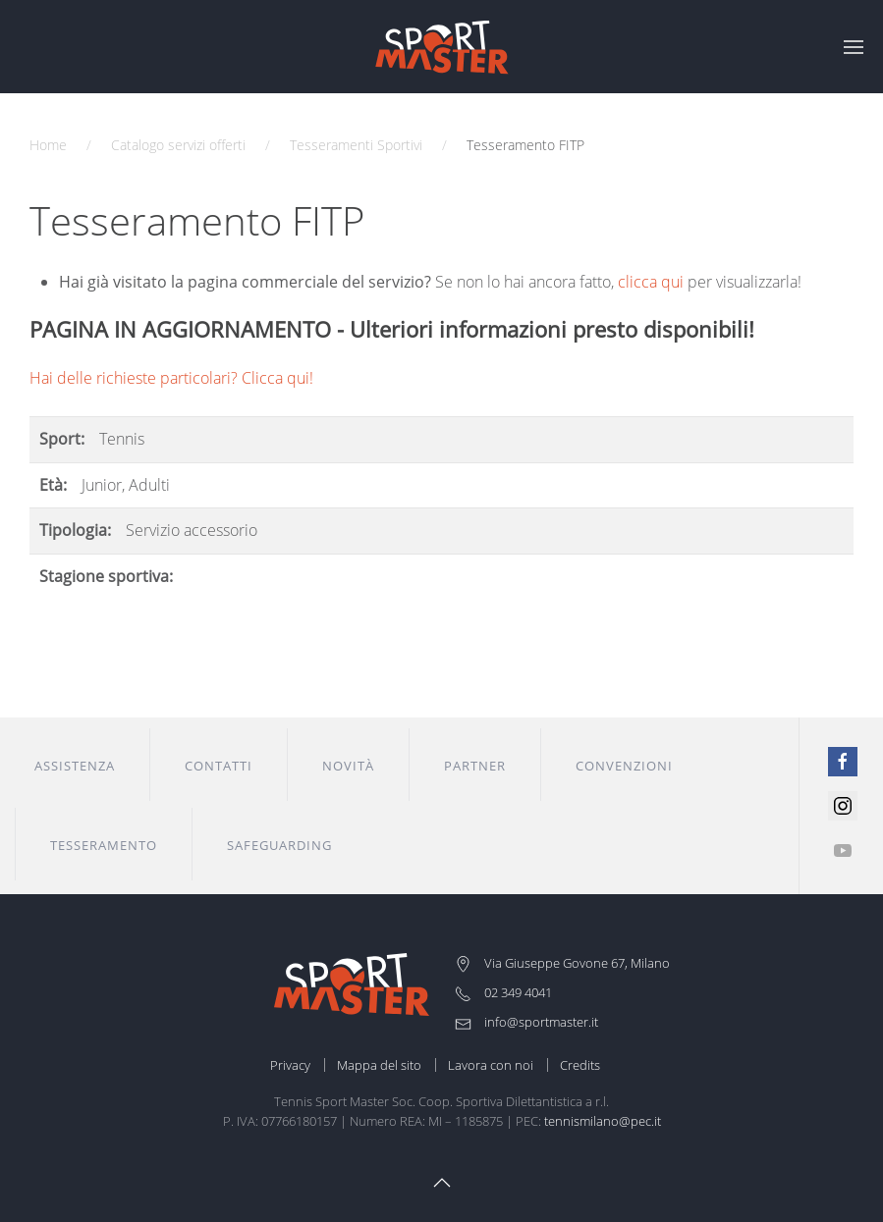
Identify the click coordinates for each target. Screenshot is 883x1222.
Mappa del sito (379, 1065)
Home (48, 144)
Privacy (290, 1065)
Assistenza (74, 765)
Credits (580, 1065)
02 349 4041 (503, 992)
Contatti (218, 765)
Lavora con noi (490, 1065)
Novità (348, 765)
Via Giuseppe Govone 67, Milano (562, 963)
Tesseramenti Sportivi (356, 144)
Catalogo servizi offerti (178, 144)
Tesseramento (103, 845)
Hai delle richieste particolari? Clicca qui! (171, 378)
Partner (475, 765)
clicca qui (651, 281)
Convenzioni (624, 765)
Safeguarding (279, 845)
